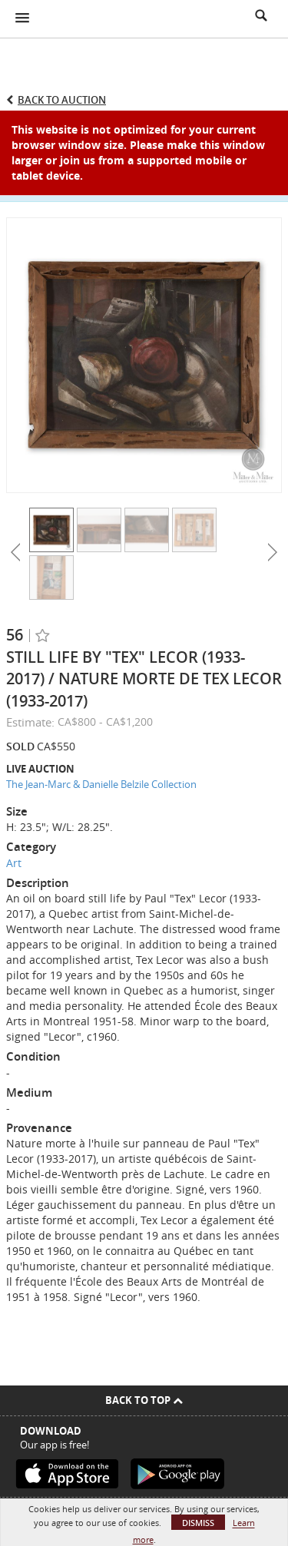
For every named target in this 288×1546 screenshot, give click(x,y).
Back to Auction (62, 100)
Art (14, 863)
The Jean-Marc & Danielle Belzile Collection (101, 784)
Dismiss (198, 1522)
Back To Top (144, 1400)
